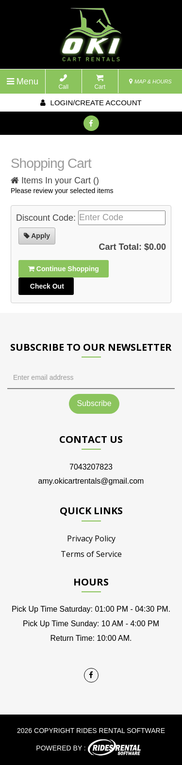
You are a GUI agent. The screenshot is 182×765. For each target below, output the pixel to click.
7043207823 (91, 467)
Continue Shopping (63, 269)
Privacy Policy (91, 538)
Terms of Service (91, 554)
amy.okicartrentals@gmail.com (91, 481)
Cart (99, 82)
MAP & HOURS (150, 81)
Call (63, 82)
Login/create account (90, 102)
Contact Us (91, 439)
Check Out (46, 286)
